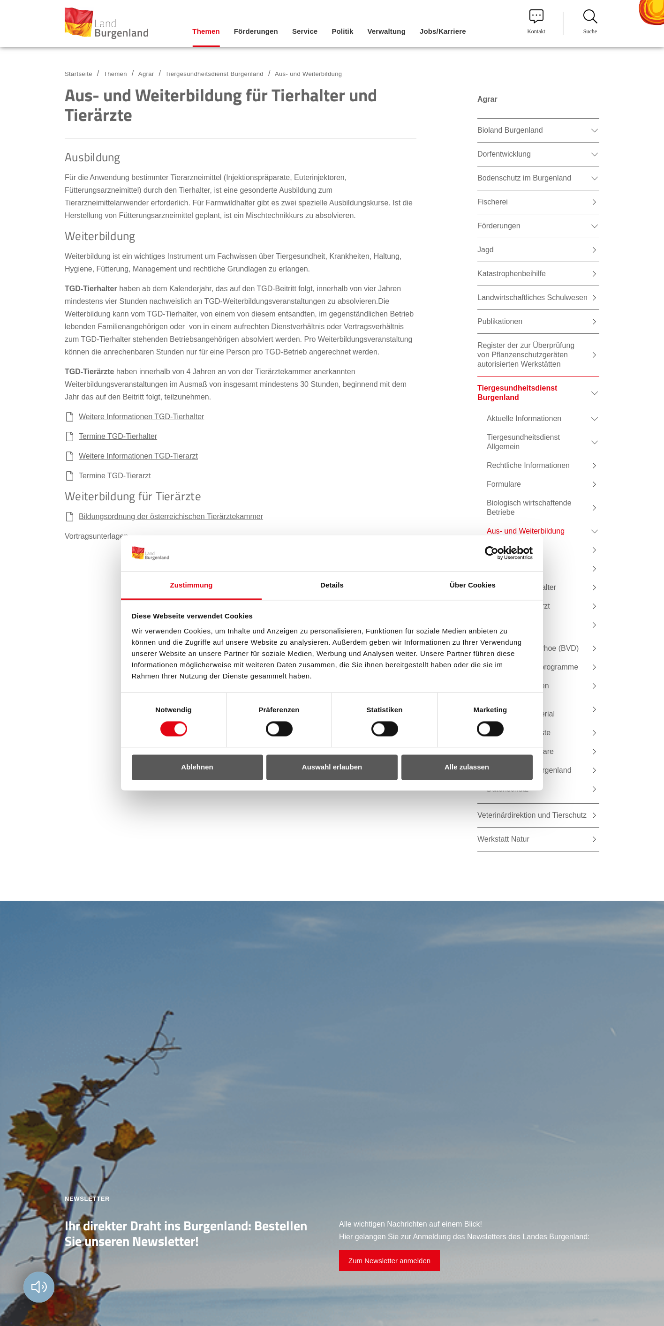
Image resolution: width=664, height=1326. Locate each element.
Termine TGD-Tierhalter (118, 436)
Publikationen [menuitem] (499, 321)
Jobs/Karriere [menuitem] (443, 31)
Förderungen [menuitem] (256, 31)
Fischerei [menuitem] (492, 202)
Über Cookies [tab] (473, 585)
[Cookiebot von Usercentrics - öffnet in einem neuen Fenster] (492, 553)
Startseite (78, 73)
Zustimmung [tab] (191, 585)
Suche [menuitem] (590, 22)
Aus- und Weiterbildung (308, 73)
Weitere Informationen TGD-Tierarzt (138, 456)
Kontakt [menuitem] (536, 22)
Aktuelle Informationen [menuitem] (524, 418)
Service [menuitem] (304, 31)
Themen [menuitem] (205, 31)
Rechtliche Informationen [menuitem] (528, 465)
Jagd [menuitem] (485, 250)
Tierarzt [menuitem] (508, 550)
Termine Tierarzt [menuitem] (523, 606)
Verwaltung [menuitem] (386, 31)
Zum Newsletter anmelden (389, 1261)
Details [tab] (332, 585)
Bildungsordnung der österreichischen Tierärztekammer (171, 516)
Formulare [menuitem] (504, 484)
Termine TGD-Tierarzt (115, 476)
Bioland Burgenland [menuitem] (510, 130)
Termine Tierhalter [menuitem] (526, 587)
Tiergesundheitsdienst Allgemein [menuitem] (523, 442)
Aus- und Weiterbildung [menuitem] (526, 531)
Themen (115, 73)
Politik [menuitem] (342, 31)
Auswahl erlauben (332, 767)
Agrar (146, 73)
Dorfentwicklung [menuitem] (504, 154)
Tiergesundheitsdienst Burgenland (215, 73)
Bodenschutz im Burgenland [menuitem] (524, 178)
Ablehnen (197, 767)
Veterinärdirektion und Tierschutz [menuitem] (532, 815)
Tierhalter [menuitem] (512, 569)
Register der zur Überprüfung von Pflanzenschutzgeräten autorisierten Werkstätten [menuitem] (525, 354)
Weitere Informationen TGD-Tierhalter (141, 417)
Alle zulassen (467, 767)
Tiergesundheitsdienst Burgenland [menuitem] (517, 392)
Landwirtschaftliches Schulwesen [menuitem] (532, 297)
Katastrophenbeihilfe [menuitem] (511, 274)
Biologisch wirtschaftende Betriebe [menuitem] (529, 507)
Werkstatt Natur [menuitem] (503, 839)
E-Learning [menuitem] (514, 625)
